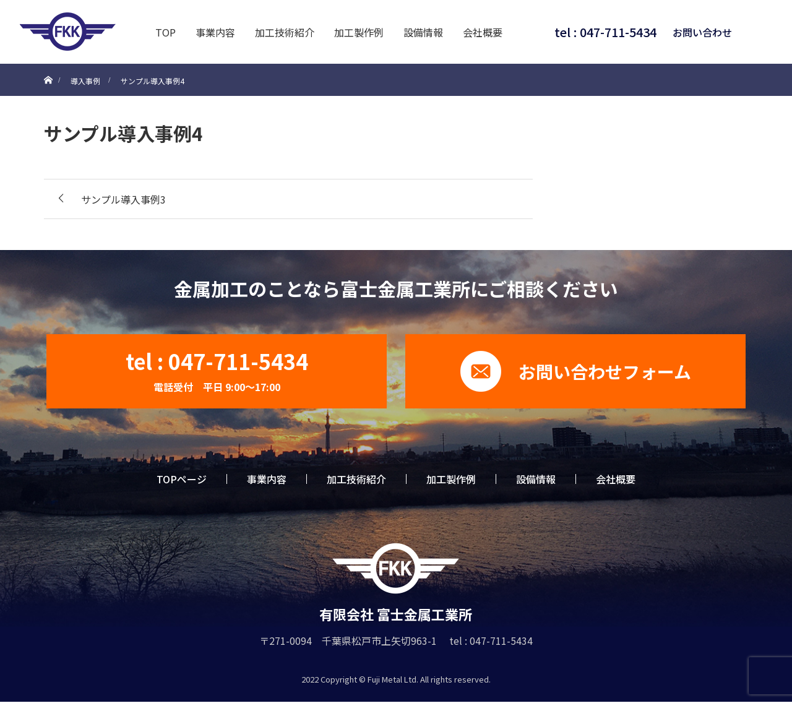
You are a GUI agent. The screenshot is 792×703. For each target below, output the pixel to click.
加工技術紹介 (284, 32)
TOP (165, 32)
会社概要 (482, 32)
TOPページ (182, 479)
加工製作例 (359, 32)
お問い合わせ (702, 32)
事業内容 (215, 32)
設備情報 (423, 32)
